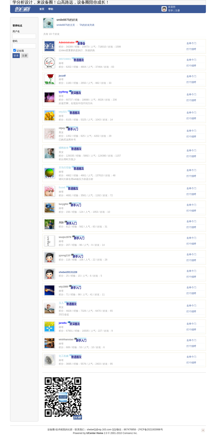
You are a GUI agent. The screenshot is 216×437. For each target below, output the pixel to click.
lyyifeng (63, 91)
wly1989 (63, 286)
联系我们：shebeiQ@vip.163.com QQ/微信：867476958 (105, 429)
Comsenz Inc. (130, 433)
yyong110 (64, 255)
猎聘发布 (63, 147)
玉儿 (61, 303)
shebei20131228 (68, 272)
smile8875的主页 (66, 25)
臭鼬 (61, 222)
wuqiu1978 (65, 237)
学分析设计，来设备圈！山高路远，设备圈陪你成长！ (61, 2)
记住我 (20, 50)
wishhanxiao (66, 339)
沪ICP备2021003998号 (150, 429)
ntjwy (62, 128)
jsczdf (62, 75)
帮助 (50, 9)
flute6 (62, 187)
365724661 (65, 59)
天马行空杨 (65, 167)
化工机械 (63, 356)
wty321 (63, 111)
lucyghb (63, 204)
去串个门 (191, 43)
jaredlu (63, 323)
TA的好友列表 (87, 25)
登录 (170, 10)
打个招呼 (191, 49)
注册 (177, 10)
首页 (41, 9)
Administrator (67, 42)
